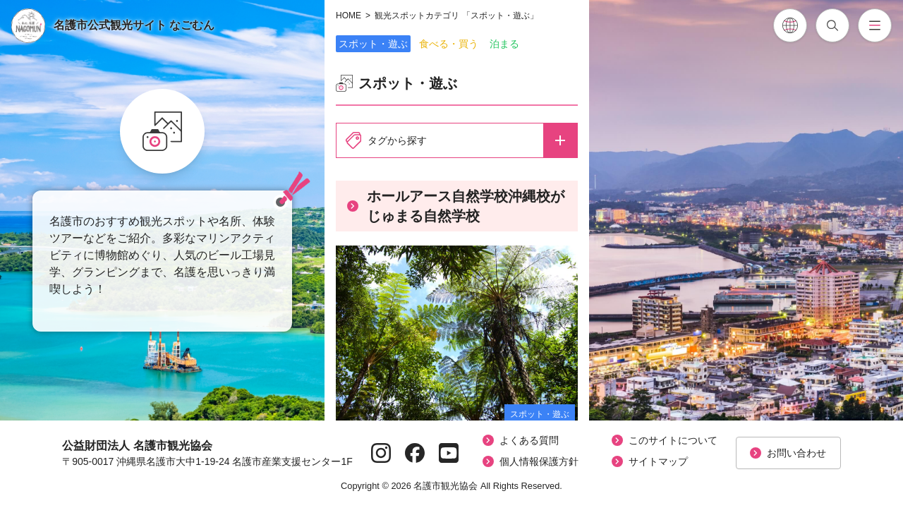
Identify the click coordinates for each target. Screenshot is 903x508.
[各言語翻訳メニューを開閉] (790, 25)
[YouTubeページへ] (448, 453)
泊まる (504, 43)
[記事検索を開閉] (832, 25)
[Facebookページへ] (415, 453)
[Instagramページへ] (381, 453)
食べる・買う (448, 43)
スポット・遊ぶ (373, 43)
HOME (348, 15)
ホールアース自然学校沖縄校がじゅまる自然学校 (455, 206)
